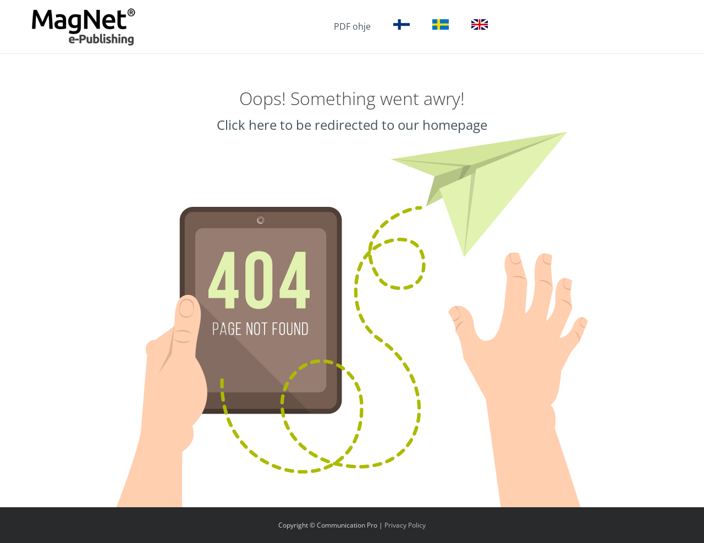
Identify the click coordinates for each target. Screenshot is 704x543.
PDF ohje (352, 26)
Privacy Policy (405, 525)
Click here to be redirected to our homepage (352, 125)
